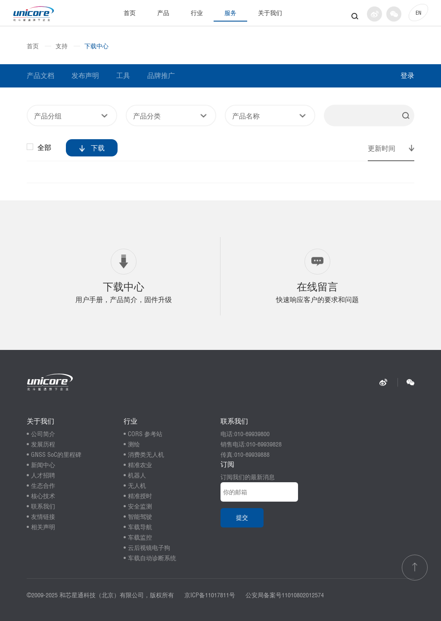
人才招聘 (43, 475)
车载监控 (140, 537)
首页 (130, 13)
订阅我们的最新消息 (247, 477)
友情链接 (43, 517)
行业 (197, 13)
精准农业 (140, 465)
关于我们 (270, 13)
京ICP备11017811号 (209, 595)
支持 (62, 46)
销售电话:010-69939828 (251, 444)
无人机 (137, 486)
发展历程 (43, 444)
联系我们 (43, 506)
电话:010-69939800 (245, 434)
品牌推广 (161, 75)
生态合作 (43, 486)
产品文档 (40, 75)
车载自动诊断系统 (152, 558)
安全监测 (140, 506)
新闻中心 (43, 465)
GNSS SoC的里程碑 (56, 455)
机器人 (137, 475)
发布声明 (85, 75)
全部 (40, 147)
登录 (407, 75)
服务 (230, 13)
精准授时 (140, 496)
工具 (123, 75)
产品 (163, 13)
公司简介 (43, 434)
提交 (242, 517)
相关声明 (43, 527)
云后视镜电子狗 (149, 548)
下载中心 (96, 46)
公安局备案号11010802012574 (284, 595)
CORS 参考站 (145, 434)
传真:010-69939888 (245, 455)
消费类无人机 (146, 455)
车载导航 (140, 527)
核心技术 (43, 496)
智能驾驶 (140, 517)
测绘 (134, 444)
